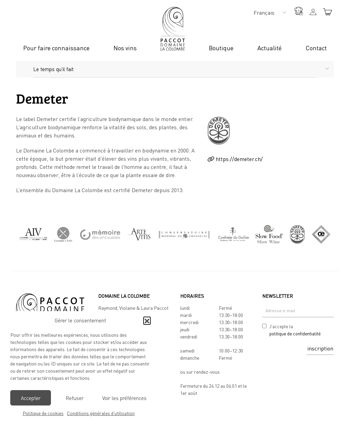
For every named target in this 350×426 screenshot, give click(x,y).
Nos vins (125, 48)
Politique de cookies (43, 413)
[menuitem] (268, 12)
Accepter (31, 398)
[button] (147, 320)
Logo (173, 29)
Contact (316, 48)
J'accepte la (295, 330)
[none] (268, 12)
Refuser (75, 398)
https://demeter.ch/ (235, 159)
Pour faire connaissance (56, 48)
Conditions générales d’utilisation (101, 413)
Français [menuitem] (264, 12)
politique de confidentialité (295, 333)
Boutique (221, 48)
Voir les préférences (124, 398)
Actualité (269, 48)
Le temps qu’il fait (53, 69)
